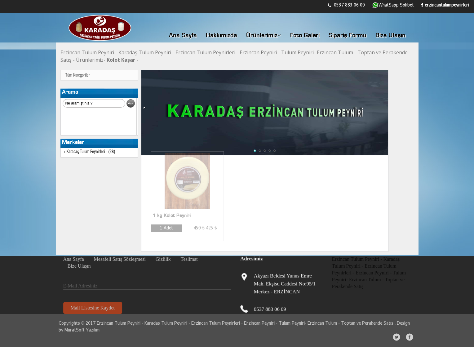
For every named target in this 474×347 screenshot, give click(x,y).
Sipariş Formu (347, 35)
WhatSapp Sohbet (393, 5)
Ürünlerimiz (263, 35)
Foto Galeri (305, 35)
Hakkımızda (221, 35)
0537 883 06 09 (346, 4)
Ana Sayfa (183, 35)
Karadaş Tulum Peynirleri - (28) (89, 152)
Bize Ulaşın (390, 35)
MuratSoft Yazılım (80, 329)
